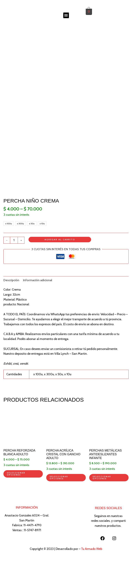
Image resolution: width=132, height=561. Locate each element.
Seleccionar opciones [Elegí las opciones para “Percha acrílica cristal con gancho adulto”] (59, 478)
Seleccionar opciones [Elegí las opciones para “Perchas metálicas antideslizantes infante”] (102, 478)
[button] (66, 15)
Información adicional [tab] (38, 280)
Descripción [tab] (11, 280)
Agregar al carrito (60, 239)
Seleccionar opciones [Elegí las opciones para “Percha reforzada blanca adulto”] (16, 474)
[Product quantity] (14, 240)
